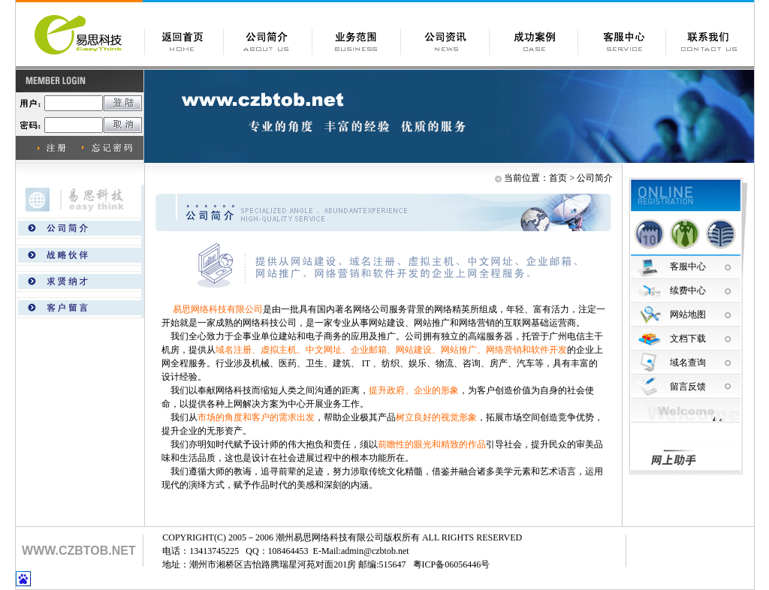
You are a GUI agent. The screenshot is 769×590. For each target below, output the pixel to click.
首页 (558, 178)
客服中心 (688, 266)
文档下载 (688, 338)
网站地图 (688, 314)
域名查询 (688, 362)
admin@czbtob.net (375, 551)
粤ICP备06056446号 (451, 564)
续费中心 (688, 290)
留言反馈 (688, 386)
